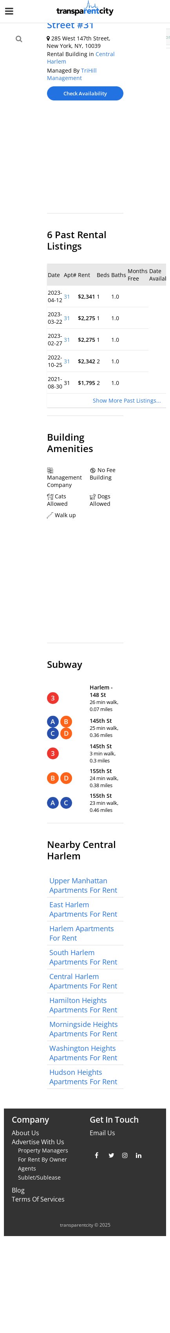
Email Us (102, 1133)
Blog (18, 1190)
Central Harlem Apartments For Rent (83, 981)
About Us (25, 1133)
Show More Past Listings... (127, 400)
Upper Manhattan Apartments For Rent (83, 885)
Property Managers (43, 1150)
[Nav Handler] (10, 12)
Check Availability (85, 93)
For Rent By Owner (42, 1159)
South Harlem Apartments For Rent (83, 957)
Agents (27, 1168)
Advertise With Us (38, 1142)
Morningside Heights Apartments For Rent (83, 1028)
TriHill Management (72, 74)
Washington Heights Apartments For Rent (83, 1052)
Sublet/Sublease (39, 1177)
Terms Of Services (38, 1199)
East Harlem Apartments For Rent (83, 909)
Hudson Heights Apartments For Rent (83, 1076)
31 (67, 296)
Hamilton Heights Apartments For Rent (83, 1005)
